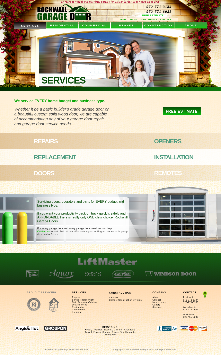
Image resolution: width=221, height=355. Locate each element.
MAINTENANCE (149, 19)
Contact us (44, 231)
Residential (78, 307)
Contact (156, 300)
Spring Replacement (83, 300)
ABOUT (133, 19)
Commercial (78, 310)
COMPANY (159, 292)
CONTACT (165, 19)
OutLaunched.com (79, 350)
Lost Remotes (79, 305)
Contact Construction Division (125, 300)
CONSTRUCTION (120, 292)
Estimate (77, 312)
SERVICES (79, 292)
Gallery (156, 305)
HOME (123, 19)
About (155, 297)
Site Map (157, 307)
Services (113, 297)
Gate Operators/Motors (84, 302)
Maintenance (159, 302)
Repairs (76, 297)
